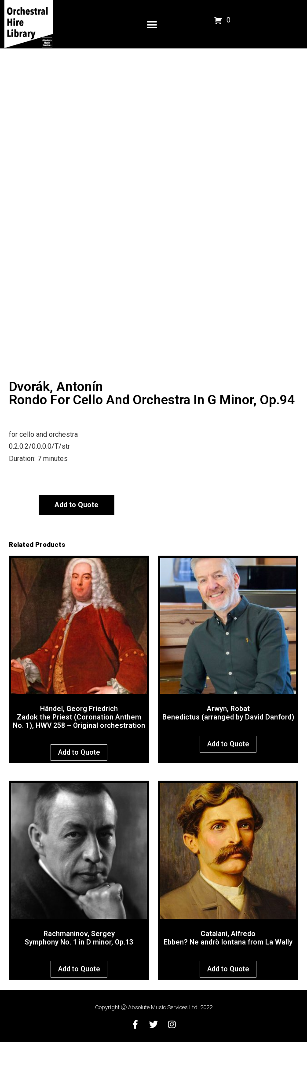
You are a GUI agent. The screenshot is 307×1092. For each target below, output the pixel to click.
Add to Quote (77, 554)
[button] (152, 24)
